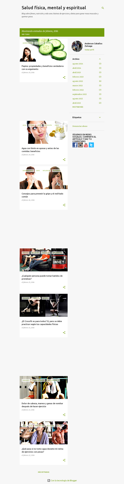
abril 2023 (76, 72)
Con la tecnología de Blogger (62, 480)
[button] (64, 77)
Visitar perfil (89, 50)
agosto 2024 (77, 64)
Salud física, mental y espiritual (54, 7)
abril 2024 (76, 68)
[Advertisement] (43, 101)
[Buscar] (102, 8)
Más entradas (43, 472)
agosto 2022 (77, 81)
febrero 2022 (78, 90)
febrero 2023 (78, 77)
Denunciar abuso (79, 126)
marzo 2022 (77, 85)
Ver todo (26, 34)
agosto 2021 (77, 99)
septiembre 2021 (79, 94)
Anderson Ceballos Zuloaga (93, 44)
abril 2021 (76, 103)
